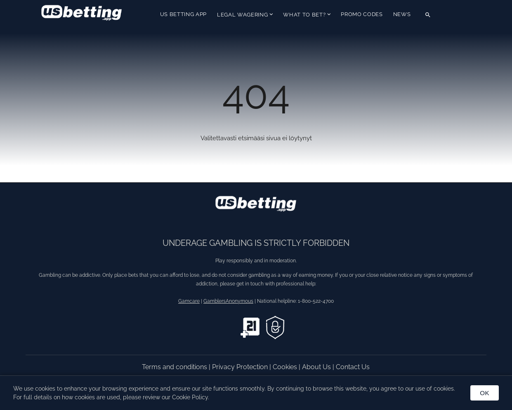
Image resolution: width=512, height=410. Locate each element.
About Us (317, 367)
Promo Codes (361, 14)
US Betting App (183, 14)
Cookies (286, 367)
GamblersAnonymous (228, 301)
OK (484, 392)
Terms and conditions (175, 367)
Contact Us (353, 367)
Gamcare (189, 301)
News (402, 14)
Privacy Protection (240, 367)
